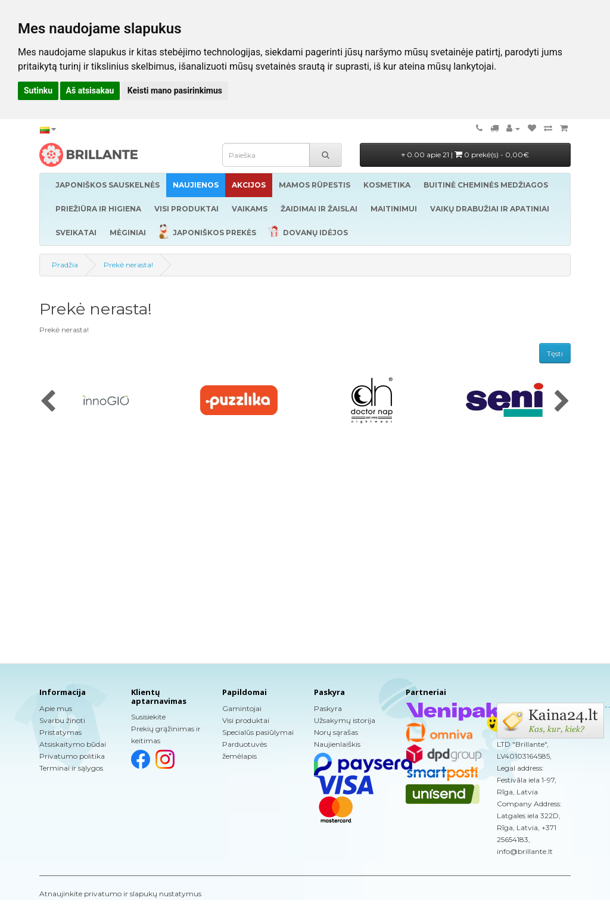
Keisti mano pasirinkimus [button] (174, 90)
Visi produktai (245, 720)
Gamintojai (242, 708)
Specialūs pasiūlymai (258, 732)
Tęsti (555, 353)
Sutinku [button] (38, 90)
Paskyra (328, 708)
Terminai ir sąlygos (71, 767)
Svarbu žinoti (62, 720)
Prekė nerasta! (128, 264)
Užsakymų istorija (344, 720)
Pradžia (65, 264)
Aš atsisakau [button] (90, 90)
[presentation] (48, 402)
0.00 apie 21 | (465, 154)
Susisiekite (148, 716)
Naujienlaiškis (337, 744)
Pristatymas (60, 732)
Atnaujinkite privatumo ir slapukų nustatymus (120, 893)
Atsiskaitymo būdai (72, 744)
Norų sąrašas (336, 732)
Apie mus (55, 708)
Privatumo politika (72, 756)
